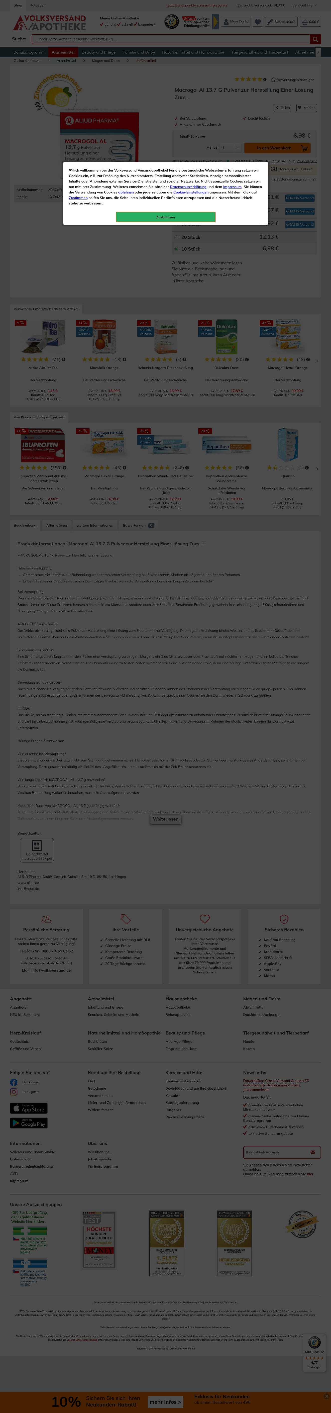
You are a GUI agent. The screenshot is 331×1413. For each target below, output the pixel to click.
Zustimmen (78, 123)
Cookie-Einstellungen (191, 117)
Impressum (232, 112)
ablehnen (126, 117)
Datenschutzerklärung (188, 112)
